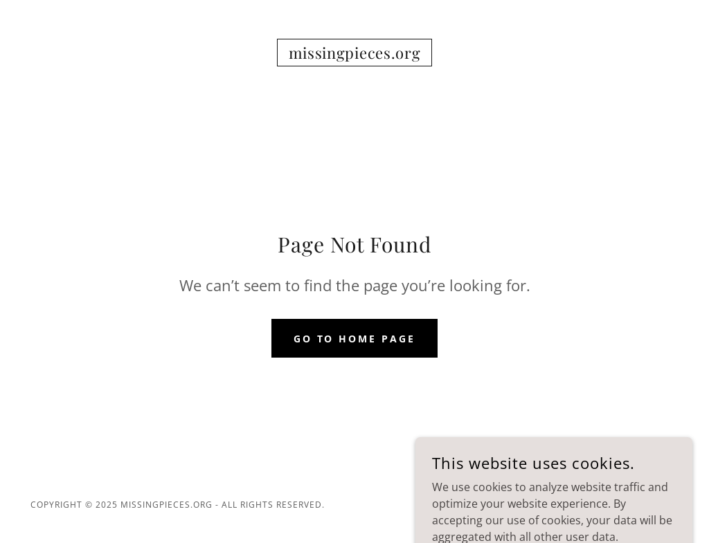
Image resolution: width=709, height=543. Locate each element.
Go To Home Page (355, 338)
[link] (355, 54)
